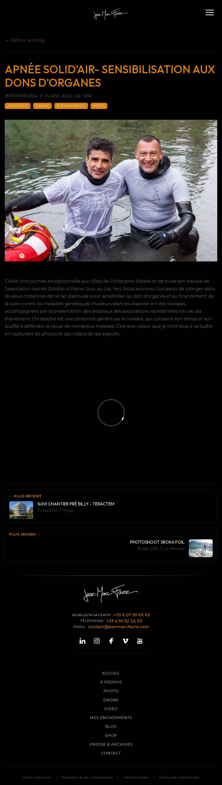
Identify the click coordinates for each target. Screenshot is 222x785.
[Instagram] (97, 641)
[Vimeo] (125, 641)
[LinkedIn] (82, 641)
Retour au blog (28, 40)
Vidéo (111, 709)
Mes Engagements (111, 717)
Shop (111, 735)
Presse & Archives (111, 744)
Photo (111, 691)
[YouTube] (140, 641)
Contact (111, 753)
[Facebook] (111, 641)
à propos (111, 682)
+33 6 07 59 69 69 (132, 614)
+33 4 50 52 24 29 (124, 620)
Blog (111, 726)
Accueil (111, 673)
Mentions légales (136, 777)
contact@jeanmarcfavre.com (118, 626)
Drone (111, 700)
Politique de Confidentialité (179, 777)
